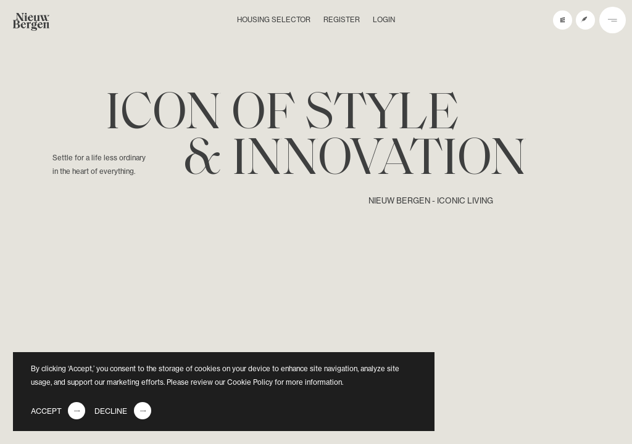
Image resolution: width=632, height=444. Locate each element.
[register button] (585, 20)
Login (384, 19)
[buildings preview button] (562, 20)
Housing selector (273, 19)
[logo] (31, 24)
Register (341, 19)
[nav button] (612, 20)
